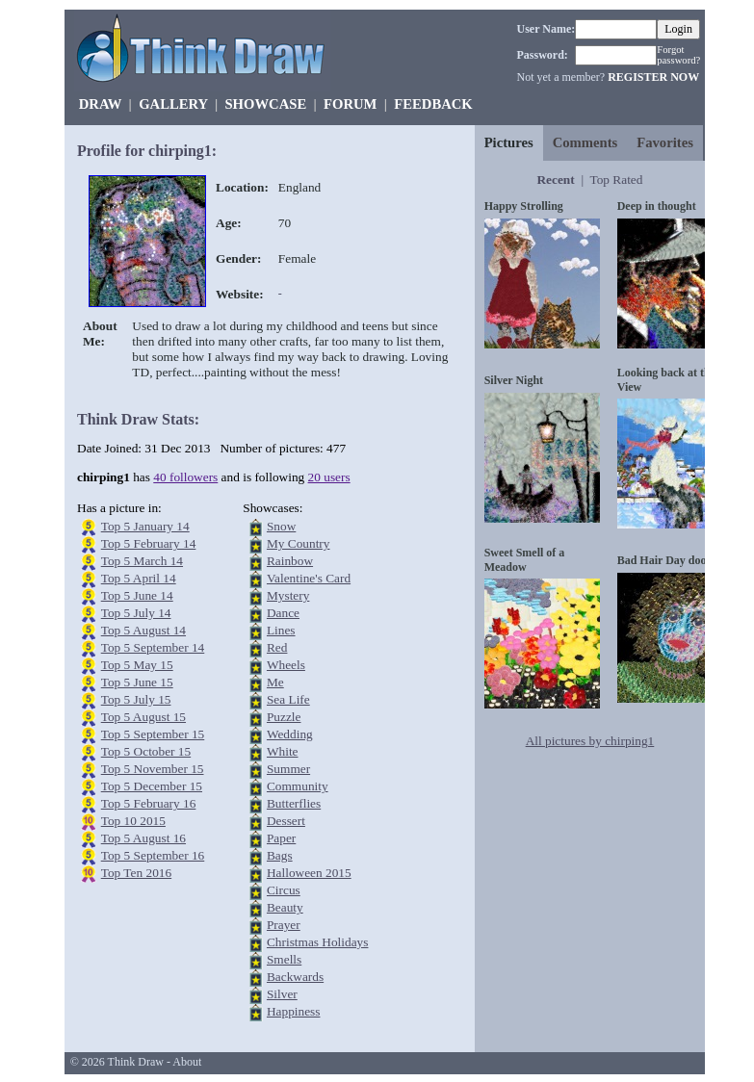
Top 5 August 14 (143, 630)
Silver (282, 994)
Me (275, 682)
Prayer (283, 924)
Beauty (285, 907)
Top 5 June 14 (137, 595)
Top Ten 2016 (136, 872)
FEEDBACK (433, 104)
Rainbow (290, 561)
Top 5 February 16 (148, 803)
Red (277, 647)
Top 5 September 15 (153, 734)
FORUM (350, 104)
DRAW (100, 104)
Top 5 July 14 (136, 612)
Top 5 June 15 (137, 682)
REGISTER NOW (653, 77)
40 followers (185, 477)
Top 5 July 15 (136, 699)
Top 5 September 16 (153, 855)
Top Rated (615, 179)
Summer (288, 768)
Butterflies (294, 803)
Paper (281, 838)
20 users (329, 477)
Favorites (665, 142)
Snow (281, 526)
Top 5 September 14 (153, 647)
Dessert (286, 820)
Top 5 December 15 (151, 786)
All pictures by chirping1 (590, 741)
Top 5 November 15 (152, 768)
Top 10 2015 (133, 820)
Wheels (286, 664)
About (186, 1062)
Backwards (295, 976)
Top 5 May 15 (137, 664)
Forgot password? (678, 54)
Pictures (508, 142)
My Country (298, 543)
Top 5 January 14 (145, 526)
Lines (281, 630)
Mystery (288, 595)
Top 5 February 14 (148, 543)
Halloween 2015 (309, 872)
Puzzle (284, 716)
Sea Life (288, 699)
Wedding (290, 734)
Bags (280, 855)
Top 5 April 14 (138, 578)
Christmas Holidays (318, 942)
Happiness (294, 1011)
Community (297, 786)
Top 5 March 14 (142, 561)
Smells (284, 959)
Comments (585, 142)
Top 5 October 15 (146, 751)
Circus (283, 890)
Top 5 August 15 (143, 716)
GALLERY (173, 104)
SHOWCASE (265, 104)
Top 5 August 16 (143, 838)
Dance (283, 612)
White (283, 751)
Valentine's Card (309, 578)
